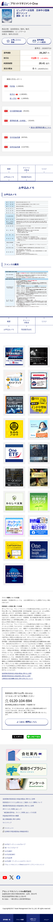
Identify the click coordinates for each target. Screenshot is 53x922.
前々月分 (13, 98)
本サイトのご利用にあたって (12, 809)
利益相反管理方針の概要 (11, 816)
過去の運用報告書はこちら (41, 127)
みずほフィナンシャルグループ (15, 844)
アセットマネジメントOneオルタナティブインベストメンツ (24, 864)
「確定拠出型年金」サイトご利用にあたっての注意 (19, 812)
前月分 (12, 94)
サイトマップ (7, 822)
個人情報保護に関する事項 (11, 819)
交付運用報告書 (16, 111)
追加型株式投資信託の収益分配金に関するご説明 (16, 673)
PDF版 (12, 86)
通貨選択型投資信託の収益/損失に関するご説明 (16, 676)
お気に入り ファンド (33, 919)
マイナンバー (9, 828)
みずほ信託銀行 (10, 854)
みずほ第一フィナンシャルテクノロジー (18, 861)
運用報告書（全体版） (18, 121)
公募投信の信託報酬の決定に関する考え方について (17, 678)
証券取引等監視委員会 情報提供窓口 (17, 831)
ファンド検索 (20, 919)
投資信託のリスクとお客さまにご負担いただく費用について (22, 802)
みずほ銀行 (8, 851)
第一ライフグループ (11, 848)
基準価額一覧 (6, 919)
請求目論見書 (15, 147)
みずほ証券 (8, 858)
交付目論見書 (15, 137)
